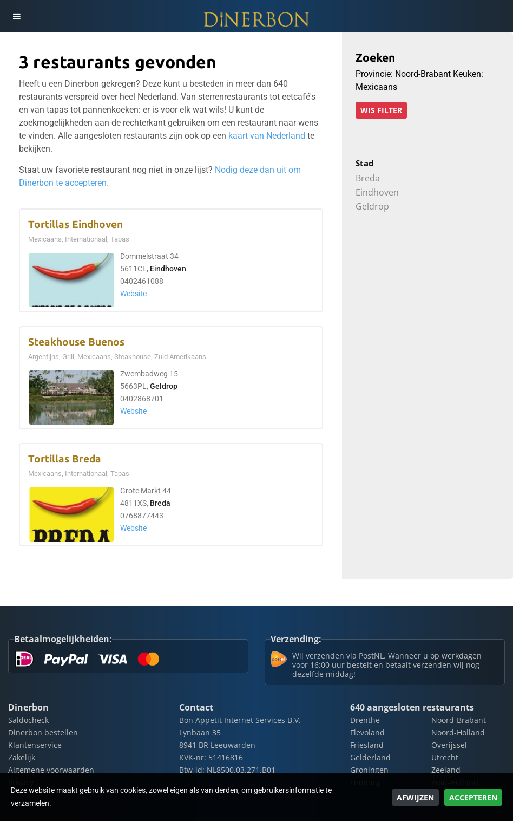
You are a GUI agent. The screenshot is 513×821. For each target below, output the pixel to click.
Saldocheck (28, 720)
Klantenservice (35, 745)
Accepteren (473, 797)
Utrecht (444, 757)
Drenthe (365, 720)
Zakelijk (21, 757)
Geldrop (163, 386)
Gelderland (370, 757)
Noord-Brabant (458, 720)
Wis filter (381, 110)
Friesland (367, 745)
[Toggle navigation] (16, 16)
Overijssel (449, 745)
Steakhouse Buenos (76, 342)
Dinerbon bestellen (43, 732)
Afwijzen (415, 797)
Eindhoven (168, 268)
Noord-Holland (458, 732)
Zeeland (446, 770)
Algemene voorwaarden (51, 770)
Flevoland (367, 732)
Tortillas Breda (64, 459)
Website (133, 293)
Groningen (369, 770)
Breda (160, 503)
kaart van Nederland (266, 136)
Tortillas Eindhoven (75, 224)
